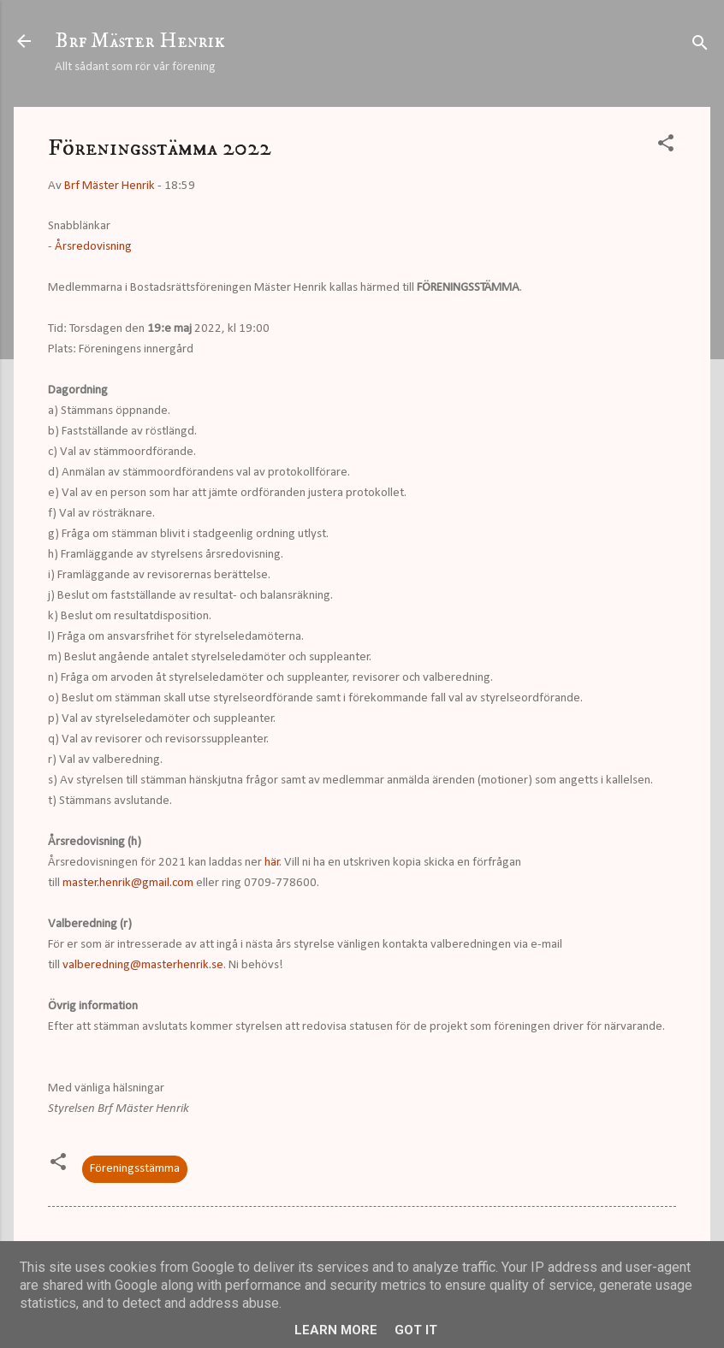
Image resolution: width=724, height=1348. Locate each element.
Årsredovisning (93, 246)
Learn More (335, 1330)
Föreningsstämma (135, 1168)
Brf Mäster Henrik (140, 41)
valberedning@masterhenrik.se (142, 965)
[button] (666, 147)
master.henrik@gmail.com (127, 883)
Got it (416, 1330)
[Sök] (700, 47)
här (272, 862)
